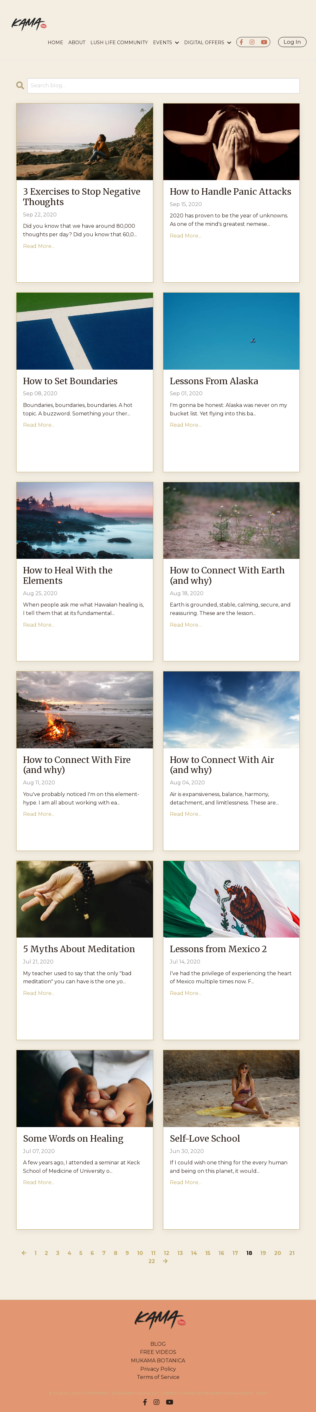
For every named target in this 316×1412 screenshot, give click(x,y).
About (76, 42)
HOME (55, 42)
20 (277, 1253)
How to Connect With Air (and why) (228, 766)
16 (221, 1253)
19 (263, 1253)
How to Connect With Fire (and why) (83, 766)
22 (151, 1261)
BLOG (158, 1344)
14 (194, 1253)
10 (140, 1253)
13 (180, 1253)
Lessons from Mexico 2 (224, 950)
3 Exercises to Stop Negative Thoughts (67, 198)
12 (166, 1253)
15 (207, 1253)
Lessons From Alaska (219, 382)
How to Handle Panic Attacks (218, 198)
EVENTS (166, 42)
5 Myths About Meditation (58, 955)
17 (235, 1253)
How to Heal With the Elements (73, 577)
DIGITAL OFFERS (207, 42)
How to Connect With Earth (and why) (220, 577)
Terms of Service (158, 1377)
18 (249, 1253)
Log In (292, 42)
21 (292, 1253)
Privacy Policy (158, 1369)
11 (153, 1253)
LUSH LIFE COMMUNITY (119, 42)
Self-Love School (209, 1139)
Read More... (38, 249)
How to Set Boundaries (76, 382)
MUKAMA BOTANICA (158, 1360)
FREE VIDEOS (158, 1352)
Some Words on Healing (79, 1139)
